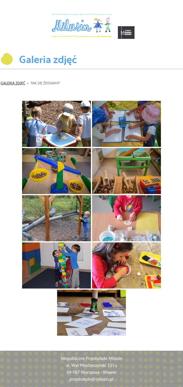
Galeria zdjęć (13, 83)
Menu (126, 32)
